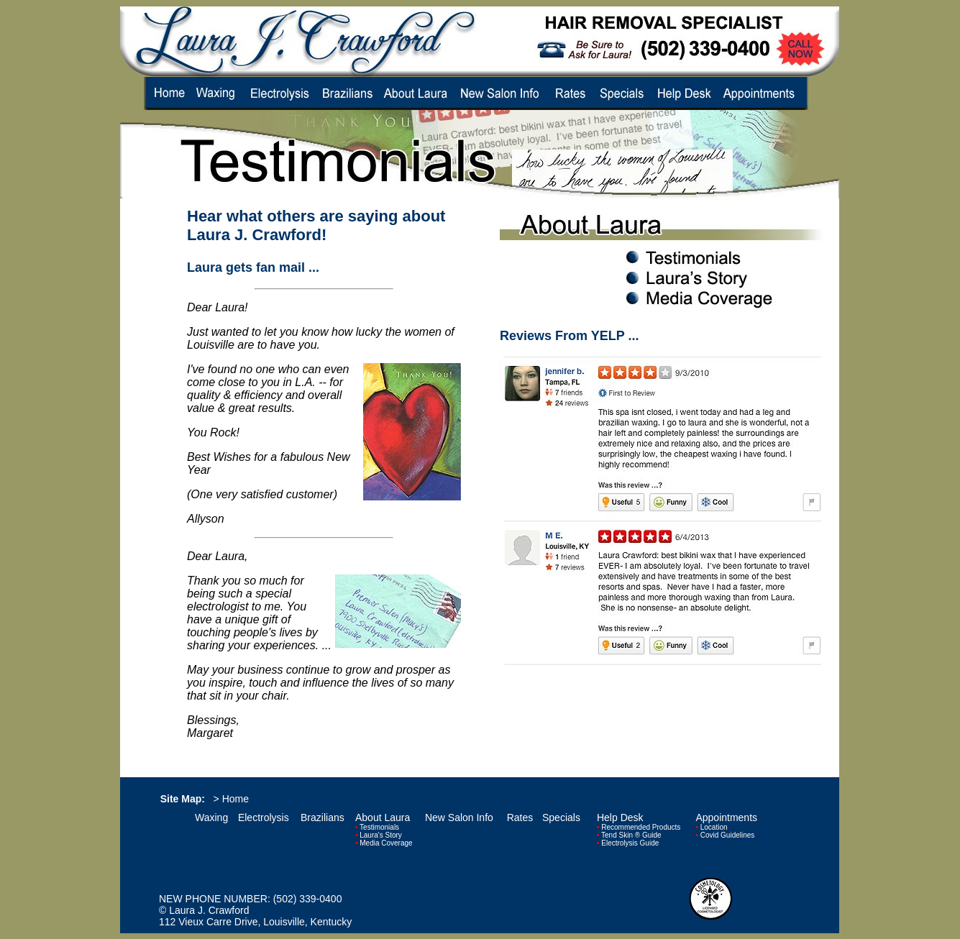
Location (714, 827)
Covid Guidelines (727, 835)
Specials (561, 817)
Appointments (726, 817)
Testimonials (379, 827)
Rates (520, 817)
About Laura (382, 817)
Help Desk (620, 817)
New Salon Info (459, 817)
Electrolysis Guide (630, 843)
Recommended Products (640, 827)
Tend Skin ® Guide (631, 835)
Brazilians (322, 817)
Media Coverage (386, 843)
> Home (231, 799)
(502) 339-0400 (307, 898)
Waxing (211, 817)
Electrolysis (263, 817)
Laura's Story (381, 835)
